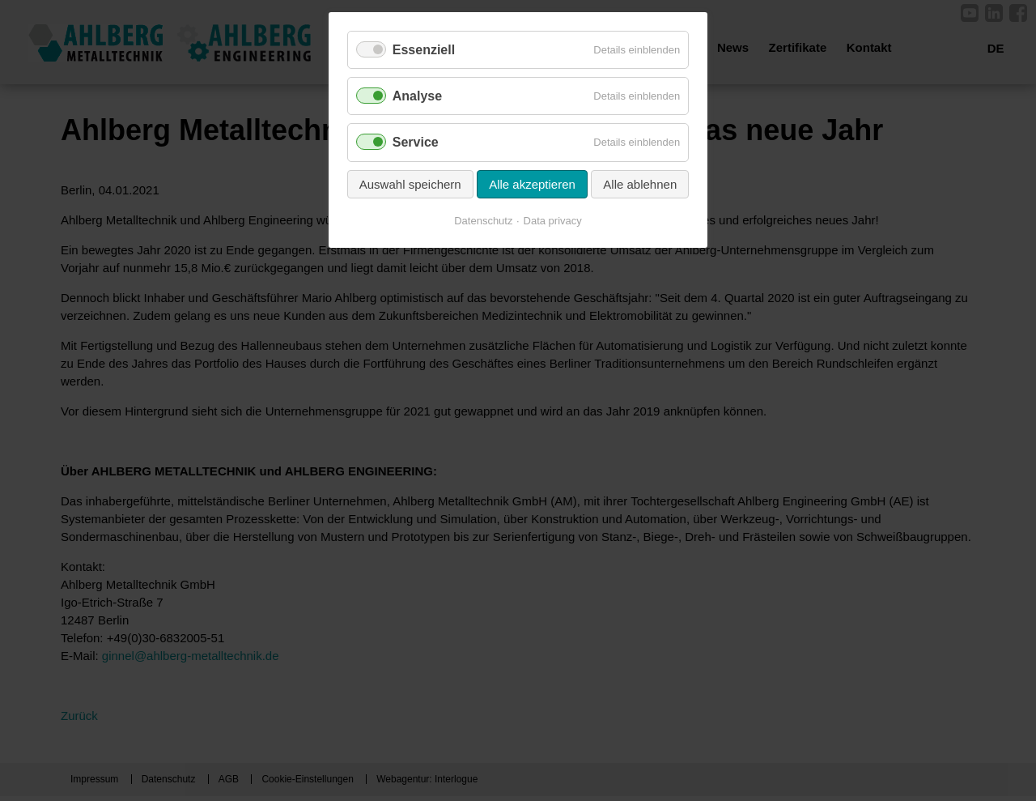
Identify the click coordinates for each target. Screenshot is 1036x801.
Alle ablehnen (640, 184)
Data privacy (553, 221)
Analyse (417, 96)
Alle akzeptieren (532, 184)
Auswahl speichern (410, 184)
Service (416, 142)
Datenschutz (483, 221)
